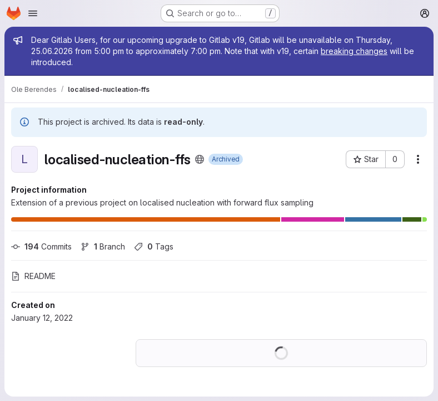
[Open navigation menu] (33, 13)
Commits (41, 246)
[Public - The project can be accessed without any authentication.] (199, 159)
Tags (153, 246)
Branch (103, 246)
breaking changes (354, 51)
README (33, 276)
